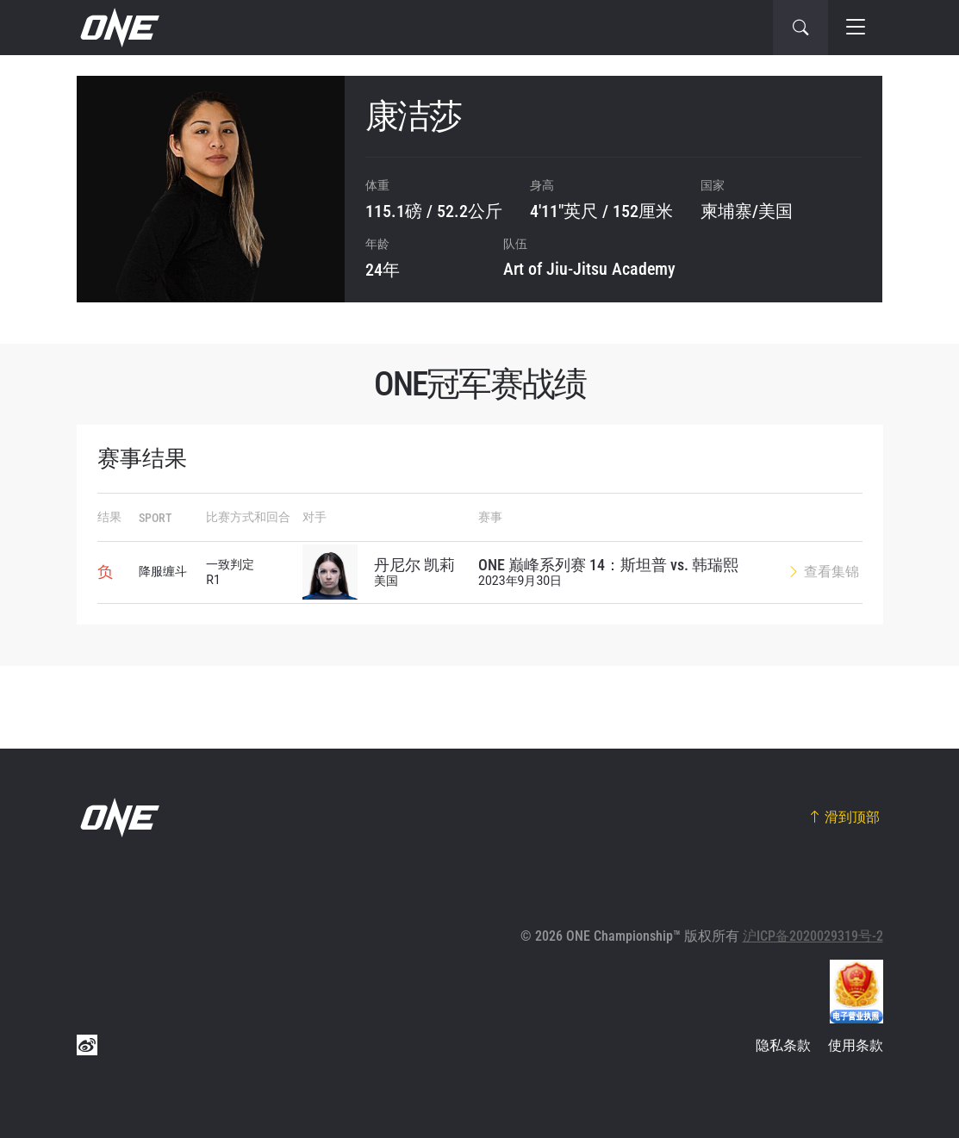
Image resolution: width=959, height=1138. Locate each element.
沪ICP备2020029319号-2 (813, 936)
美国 (775, 211)
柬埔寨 (726, 211)
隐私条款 (783, 1045)
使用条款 (855, 1045)
